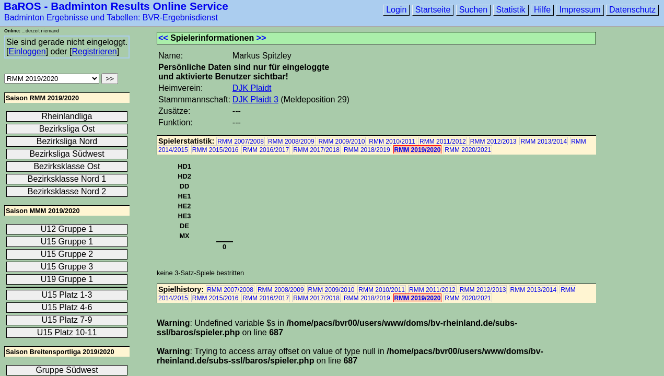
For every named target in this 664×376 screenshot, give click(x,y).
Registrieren (94, 51)
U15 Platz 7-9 (67, 319)
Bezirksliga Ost (67, 128)
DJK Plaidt (252, 88)
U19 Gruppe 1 (67, 279)
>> (261, 37)
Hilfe (542, 9)
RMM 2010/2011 (392, 141)
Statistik (511, 9)
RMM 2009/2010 (342, 141)
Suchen (473, 9)
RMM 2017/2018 (316, 150)
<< (163, 37)
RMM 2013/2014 (543, 141)
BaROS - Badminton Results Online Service (116, 6)
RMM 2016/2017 (265, 150)
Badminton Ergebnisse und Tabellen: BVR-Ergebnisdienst (111, 17)
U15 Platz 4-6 (67, 307)
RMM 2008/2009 (291, 141)
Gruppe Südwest (67, 370)
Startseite (433, 9)
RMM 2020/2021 (468, 150)
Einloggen (26, 51)
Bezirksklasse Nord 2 (67, 191)
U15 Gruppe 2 (67, 254)
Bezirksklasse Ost (66, 166)
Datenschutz (632, 9)
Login (396, 9)
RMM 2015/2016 (215, 150)
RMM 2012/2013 (493, 141)
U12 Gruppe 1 (67, 229)
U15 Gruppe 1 (67, 241)
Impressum (579, 9)
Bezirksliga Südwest (66, 153)
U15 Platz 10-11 (67, 332)
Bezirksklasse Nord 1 (67, 178)
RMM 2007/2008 (240, 141)
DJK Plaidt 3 (255, 99)
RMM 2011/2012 (443, 141)
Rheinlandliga (67, 116)
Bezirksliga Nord (67, 141)
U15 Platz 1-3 (67, 294)
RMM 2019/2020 (417, 150)
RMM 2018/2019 (367, 150)
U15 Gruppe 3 (67, 266)
